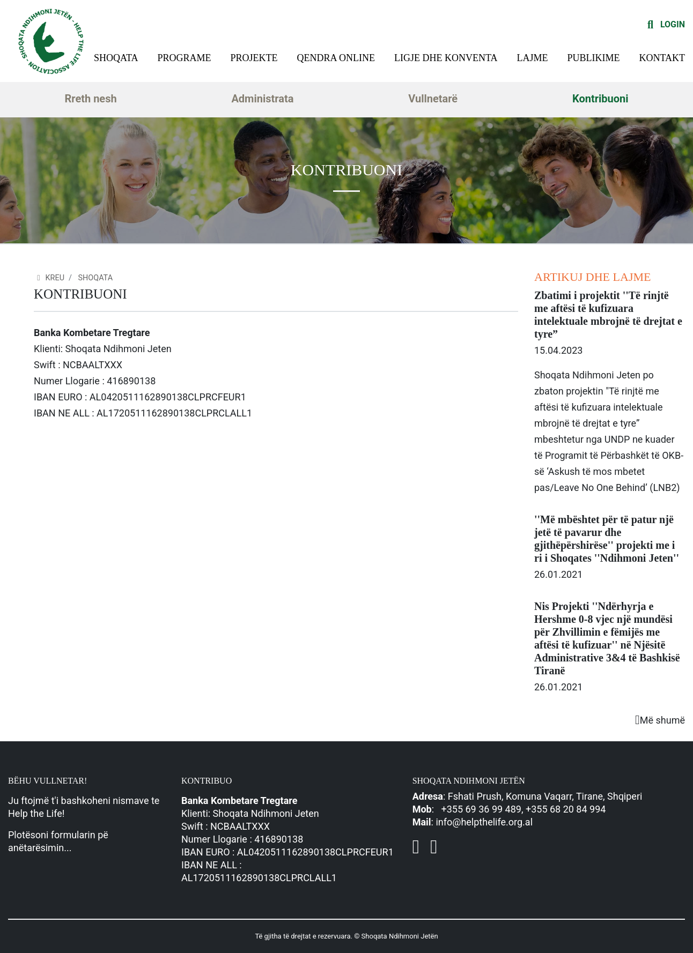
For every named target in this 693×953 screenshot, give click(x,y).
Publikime (593, 58)
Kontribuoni (600, 98)
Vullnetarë (433, 98)
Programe (184, 58)
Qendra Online (336, 58)
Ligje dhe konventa (446, 58)
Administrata (262, 98)
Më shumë (660, 720)
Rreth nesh (90, 98)
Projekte (254, 58)
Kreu (49, 277)
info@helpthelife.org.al (484, 822)
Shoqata (116, 58)
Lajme (532, 58)
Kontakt (662, 58)
